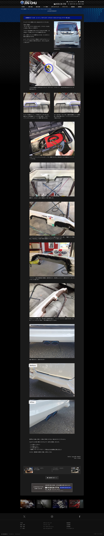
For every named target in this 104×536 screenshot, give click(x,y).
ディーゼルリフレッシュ (48, 526)
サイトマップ (17, 534)
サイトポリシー (11, 534)
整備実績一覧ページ (52, 477)
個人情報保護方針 (4, 534)
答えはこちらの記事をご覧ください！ (53, 449)
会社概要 (81, 1)
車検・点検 (22, 524)
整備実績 (25, 9)
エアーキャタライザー (48, 528)
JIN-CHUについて (72, 1)
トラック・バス (46, 524)
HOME (22, 9)
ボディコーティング (47, 522)
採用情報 (68, 526)
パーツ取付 (22, 528)
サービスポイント (70, 528)
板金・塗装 (22, 526)
